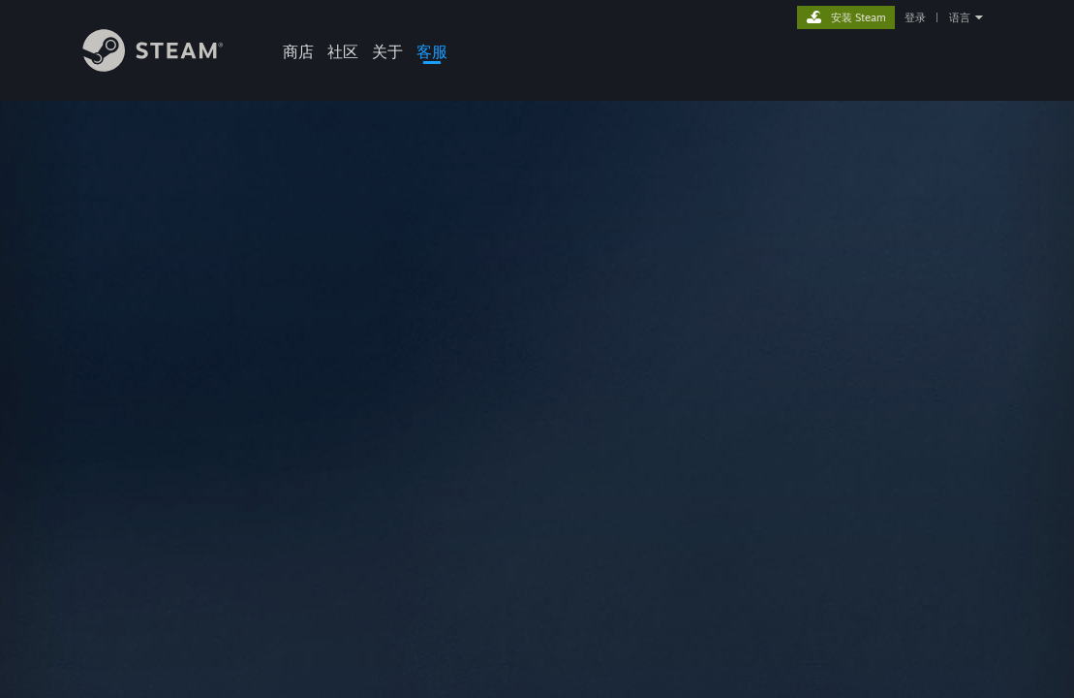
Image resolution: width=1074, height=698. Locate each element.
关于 (387, 51)
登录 (915, 17)
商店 (298, 51)
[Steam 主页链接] (167, 66)
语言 (959, 17)
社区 (342, 51)
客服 (431, 51)
